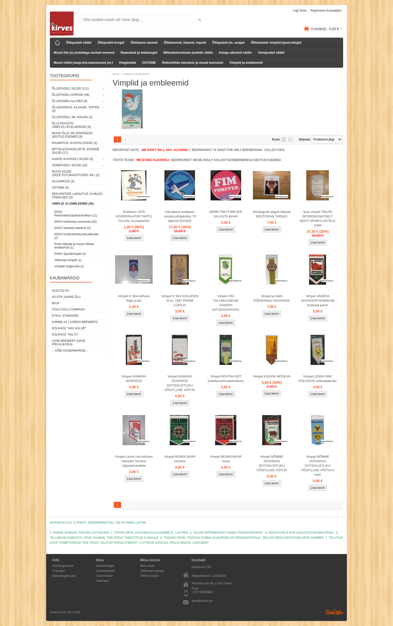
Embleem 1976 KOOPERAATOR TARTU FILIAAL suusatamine (134, 216)
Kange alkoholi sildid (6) (72, 159)
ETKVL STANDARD (65, 316)
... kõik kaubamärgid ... (70, 350)
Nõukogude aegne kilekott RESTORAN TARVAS (271, 214)
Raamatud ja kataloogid (139, 52)
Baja (55, 303)
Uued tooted (104, 576)
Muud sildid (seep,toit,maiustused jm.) (83, 62)
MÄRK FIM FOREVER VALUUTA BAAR (226, 214)
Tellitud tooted (149, 576)
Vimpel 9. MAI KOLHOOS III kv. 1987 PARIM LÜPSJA (180, 300)
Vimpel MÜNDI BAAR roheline (179, 459)
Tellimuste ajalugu (152, 571)
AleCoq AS (60, 290)
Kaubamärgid (105, 566)
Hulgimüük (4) (63, 181)
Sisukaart (102, 581)
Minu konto (147, 566)
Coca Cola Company (68, 309)
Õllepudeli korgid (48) (70, 95)
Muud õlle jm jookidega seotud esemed (84, 52)
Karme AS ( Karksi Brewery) (75, 322)
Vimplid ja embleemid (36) (73, 203)
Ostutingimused (62, 566)
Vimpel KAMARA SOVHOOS (134, 378)
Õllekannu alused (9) (69, 101)
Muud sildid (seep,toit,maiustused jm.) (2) (76, 173)
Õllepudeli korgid (110, 42)
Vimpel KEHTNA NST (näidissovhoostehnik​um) (226, 378)
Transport (58, 571)
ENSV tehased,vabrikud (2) (72, 228)
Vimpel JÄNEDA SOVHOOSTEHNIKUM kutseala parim (318, 300)
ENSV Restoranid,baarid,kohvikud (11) (75, 213)
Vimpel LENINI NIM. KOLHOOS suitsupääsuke (318, 378)
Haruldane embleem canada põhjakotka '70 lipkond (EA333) (179, 216)
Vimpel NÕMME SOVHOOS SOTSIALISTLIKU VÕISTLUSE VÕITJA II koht (317, 466)
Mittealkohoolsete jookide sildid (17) (75, 150)
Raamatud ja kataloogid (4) (74, 143)
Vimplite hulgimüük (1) (69, 266)
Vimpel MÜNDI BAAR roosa (225, 459)
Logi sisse (300, 10)
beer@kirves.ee (202, 601)
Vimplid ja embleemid (246, 62)
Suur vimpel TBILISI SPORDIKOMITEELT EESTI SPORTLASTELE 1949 (318, 218)
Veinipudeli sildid (271, 52)
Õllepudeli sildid (78, 42)
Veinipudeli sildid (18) (69, 165)
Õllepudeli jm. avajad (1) (72, 117)
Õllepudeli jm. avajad (228, 42)
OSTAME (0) (60, 187)
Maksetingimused (64, 576)
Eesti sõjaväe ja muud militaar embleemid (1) (74, 245)
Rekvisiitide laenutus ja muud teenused (192, 62)
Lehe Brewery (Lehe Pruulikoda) (68, 342)
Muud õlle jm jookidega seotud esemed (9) (72, 134)
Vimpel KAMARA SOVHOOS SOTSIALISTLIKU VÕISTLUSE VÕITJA (179, 383)
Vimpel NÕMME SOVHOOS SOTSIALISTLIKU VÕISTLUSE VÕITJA (271, 463)
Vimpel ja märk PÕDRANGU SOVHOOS (272, 298)
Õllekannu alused (144, 42)
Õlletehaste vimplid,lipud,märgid (276, 42)
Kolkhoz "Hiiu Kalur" (69, 328)
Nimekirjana (283, 139)
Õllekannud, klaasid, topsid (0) (76, 109)
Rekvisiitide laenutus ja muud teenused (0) (77, 195)
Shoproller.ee (334, 612)
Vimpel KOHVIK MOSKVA (272, 376)
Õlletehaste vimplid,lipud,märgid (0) (71, 125)
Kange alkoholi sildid (235, 52)
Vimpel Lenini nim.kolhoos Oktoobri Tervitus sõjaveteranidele (134, 461)
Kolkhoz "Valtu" (65, 334)
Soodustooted (105, 571)
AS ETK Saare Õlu (66, 297)
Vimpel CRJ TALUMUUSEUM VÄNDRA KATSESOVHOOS (225, 302)
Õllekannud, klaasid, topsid (185, 42)
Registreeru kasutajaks (325, 10)
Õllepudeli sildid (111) (70, 88)
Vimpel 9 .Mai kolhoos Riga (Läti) (134, 298)
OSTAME (149, 62)
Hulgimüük (127, 62)
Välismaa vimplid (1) (67, 260)
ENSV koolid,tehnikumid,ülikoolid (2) (76, 236)
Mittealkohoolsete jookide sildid (188, 52)
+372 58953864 (202, 592)
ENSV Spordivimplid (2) (70, 254)
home (116, 73)
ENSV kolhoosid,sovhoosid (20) (75, 221)
